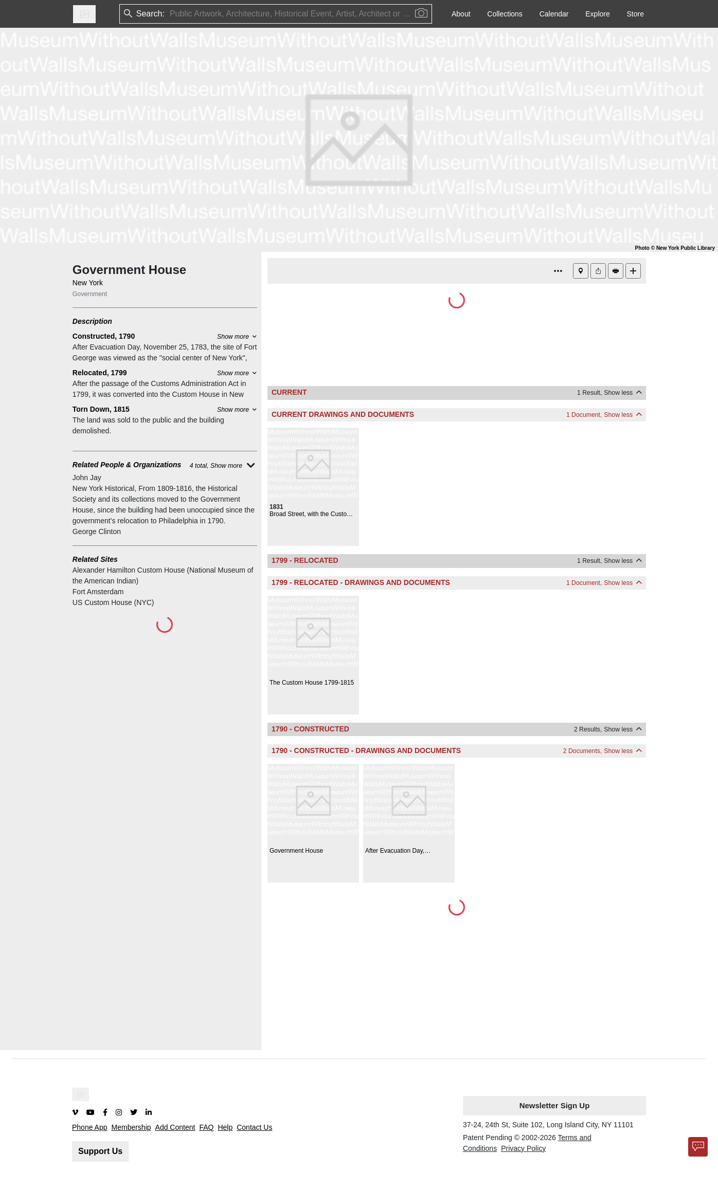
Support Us (100, 1151)
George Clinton (97, 531)
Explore (597, 14)
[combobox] (171, 14)
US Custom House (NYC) (113, 602)
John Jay (87, 477)
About (461, 14)
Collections (504, 14)
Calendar (554, 14)
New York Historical (104, 488)
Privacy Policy (523, 1148)
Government (90, 294)
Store (635, 14)
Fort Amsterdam (98, 592)
